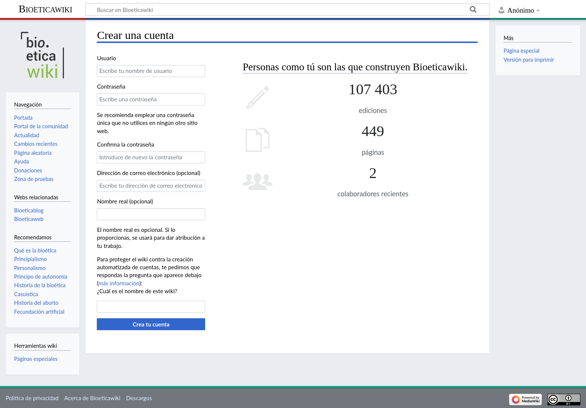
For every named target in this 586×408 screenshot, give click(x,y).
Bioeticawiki (46, 9)
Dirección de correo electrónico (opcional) (148, 172)
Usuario (106, 58)
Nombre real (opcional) (125, 201)
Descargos (139, 398)
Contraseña (111, 86)
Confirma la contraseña (125, 144)
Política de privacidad (32, 398)
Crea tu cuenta (151, 324)
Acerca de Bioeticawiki (92, 398)
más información (118, 283)
